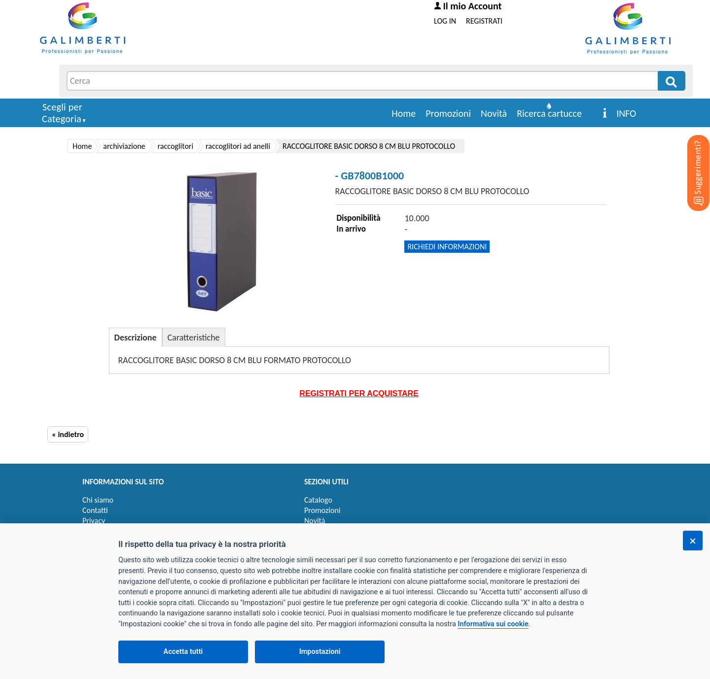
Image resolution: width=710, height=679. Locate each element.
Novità (494, 113)
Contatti (95, 510)
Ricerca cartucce (549, 113)
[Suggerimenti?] (690, 157)
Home (403, 113)
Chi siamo (97, 500)
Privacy (93, 520)
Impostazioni (320, 651)
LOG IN (445, 21)
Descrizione (135, 337)
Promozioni (448, 113)
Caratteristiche (194, 337)
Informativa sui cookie (493, 624)
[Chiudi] (693, 540)
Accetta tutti (183, 651)
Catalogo (318, 500)
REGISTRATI (484, 21)
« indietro (68, 434)
